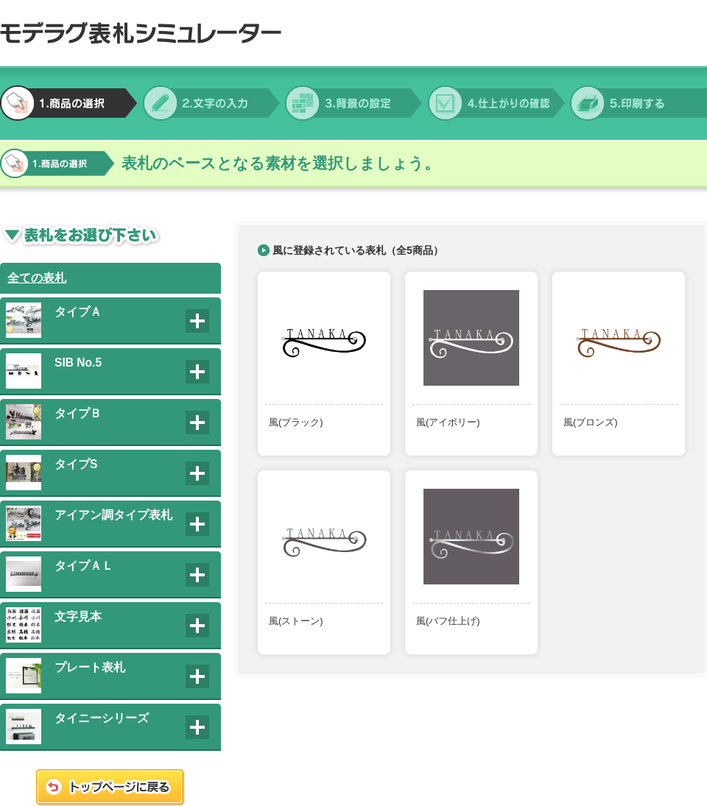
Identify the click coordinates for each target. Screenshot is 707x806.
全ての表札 (36, 278)
